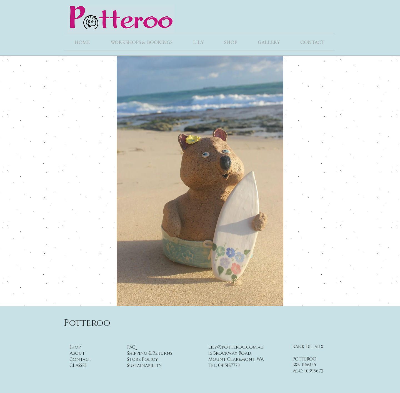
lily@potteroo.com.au (236, 347)
